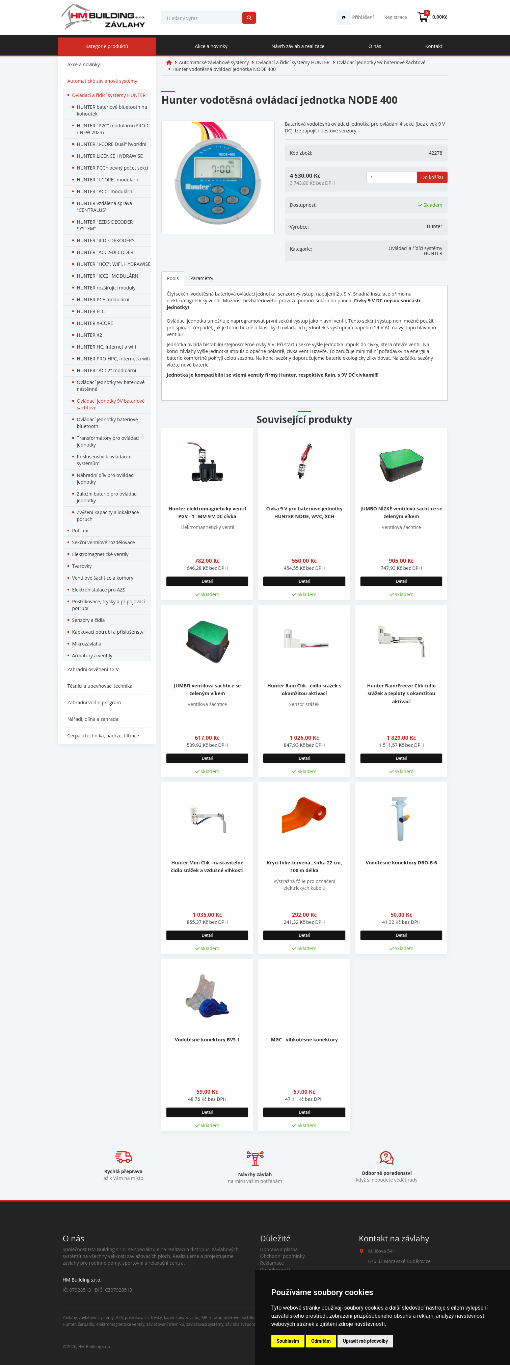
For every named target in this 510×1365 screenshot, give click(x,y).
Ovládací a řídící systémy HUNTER (109, 95)
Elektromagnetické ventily (100, 554)
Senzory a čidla (88, 620)
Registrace (395, 17)
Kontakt (433, 46)
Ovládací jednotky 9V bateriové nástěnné (111, 385)
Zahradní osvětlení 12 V (93, 669)
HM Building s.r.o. (94, 1346)
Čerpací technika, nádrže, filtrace (103, 735)
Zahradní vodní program (94, 702)
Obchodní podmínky (282, 1256)
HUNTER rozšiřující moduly (106, 287)
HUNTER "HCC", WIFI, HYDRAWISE (114, 264)
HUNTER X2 (89, 335)
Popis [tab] (173, 278)
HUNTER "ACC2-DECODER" (106, 252)
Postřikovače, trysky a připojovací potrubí (108, 604)
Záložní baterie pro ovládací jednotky (107, 497)
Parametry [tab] (201, 278)
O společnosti (275, 1269)
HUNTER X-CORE (95, 323)
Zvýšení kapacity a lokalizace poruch (108, 515)
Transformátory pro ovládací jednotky (108, 441)
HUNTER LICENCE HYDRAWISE (110, 156)
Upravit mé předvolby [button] (365, 1341)
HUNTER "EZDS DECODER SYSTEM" (105, 225)
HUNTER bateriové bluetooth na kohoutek (112, 110)
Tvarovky (82, 566)
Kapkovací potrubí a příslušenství (108, 632)
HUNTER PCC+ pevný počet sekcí (113, 168)
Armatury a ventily (92, 655)
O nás (375, 46)
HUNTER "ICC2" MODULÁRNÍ (108, 276)
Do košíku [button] (432, 177)
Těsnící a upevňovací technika (100, 686)
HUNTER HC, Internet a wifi (106, 347)
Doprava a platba (279, 1249)
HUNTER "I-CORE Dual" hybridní (111, 144)
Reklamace (272, 1263)
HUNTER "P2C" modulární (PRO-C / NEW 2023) (113, 128)
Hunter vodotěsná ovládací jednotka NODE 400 (224, 69)
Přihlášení (355, 17)
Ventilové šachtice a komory (103, 578)
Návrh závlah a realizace (297, 46)
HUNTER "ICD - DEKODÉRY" (106, 240)
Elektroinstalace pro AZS (99, 589)
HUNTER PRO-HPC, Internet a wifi (113, 358)
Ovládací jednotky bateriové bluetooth (107, 422)
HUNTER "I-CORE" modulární (108, 179)
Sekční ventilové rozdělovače (103, 542)
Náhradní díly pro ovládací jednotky (106, 478)
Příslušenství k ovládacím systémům (104, 459)
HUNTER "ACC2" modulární (106, 370)
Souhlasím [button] (288, 1341)
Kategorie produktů (106, 46)
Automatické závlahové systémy (102, 81)
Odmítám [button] (321, 1341)
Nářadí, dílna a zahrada (93, 719)
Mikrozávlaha (87, 643)
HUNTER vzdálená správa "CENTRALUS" (104, 206)
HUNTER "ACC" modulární (105, 191)
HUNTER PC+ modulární (103, 299)
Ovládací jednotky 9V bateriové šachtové (111, 404)
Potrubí (80, 530)
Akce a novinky (211, 46)
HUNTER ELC (91, 311)
